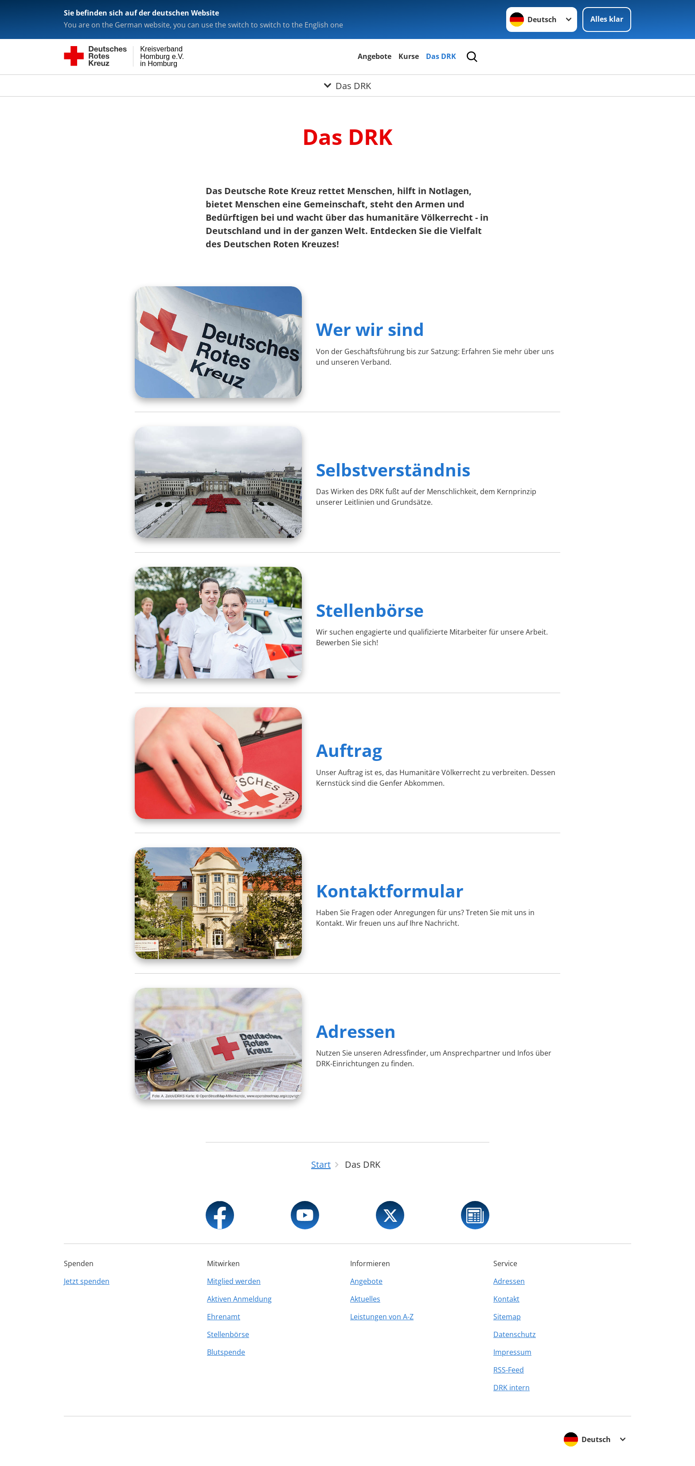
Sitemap (507, 1317)
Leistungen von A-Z (382, 1317)
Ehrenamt (223, 1317)
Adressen (356, 1031)
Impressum (512, 1352)
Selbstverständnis (393, 469)
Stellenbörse (370, 610)
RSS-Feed (508, 1370)
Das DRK (441, 56)
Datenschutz (514, 1334)
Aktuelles (365, 1299)
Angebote (374, 56)
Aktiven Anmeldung (239, 1299)
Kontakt (506, 1299)
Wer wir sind (370, 329)
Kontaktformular (390, 890)
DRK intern (511, 1387)
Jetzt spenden (86, 1281)
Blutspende (226, 1352)
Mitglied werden (234, 1281)
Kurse (408, 56)
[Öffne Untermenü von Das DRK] (347, 85)
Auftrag (349, 750)
